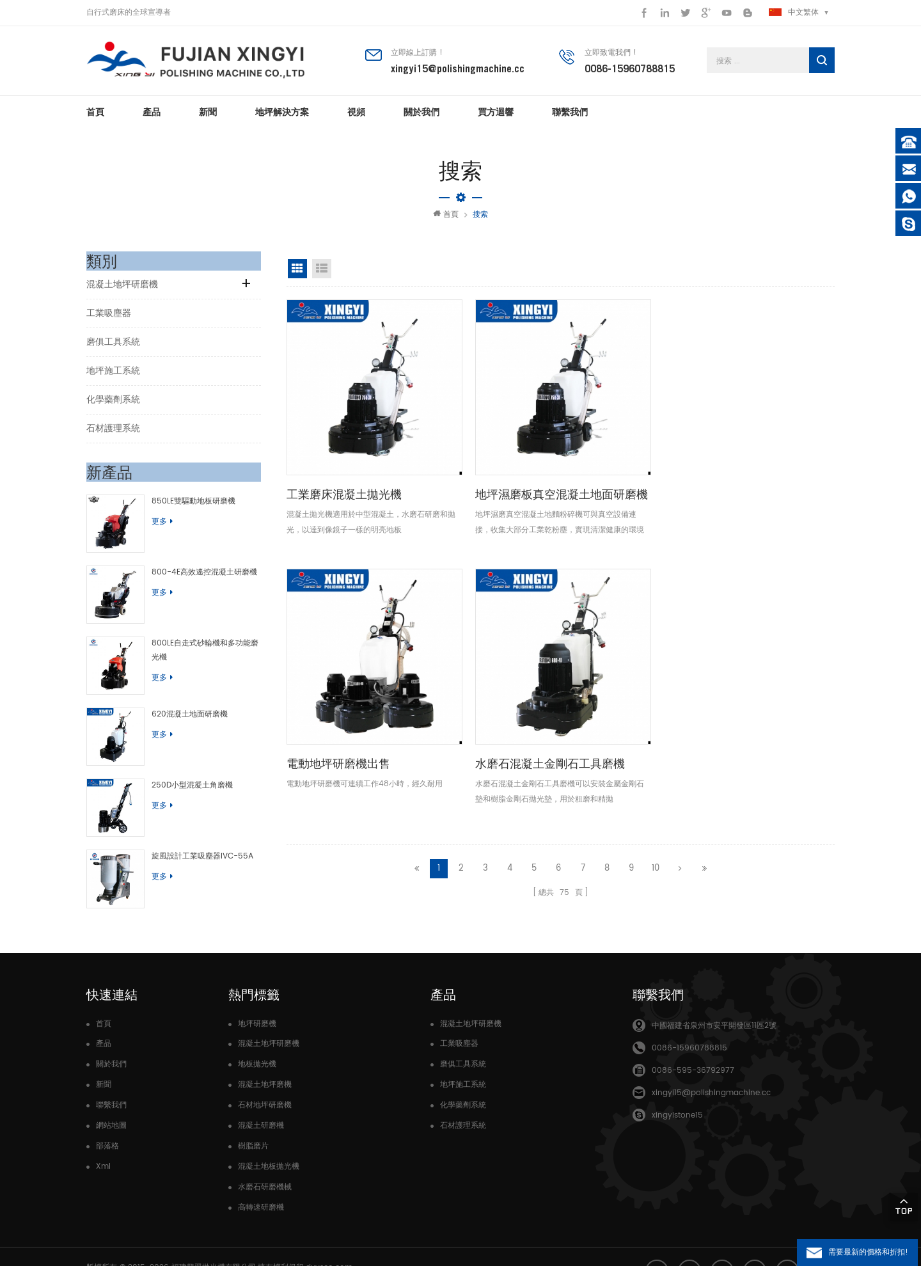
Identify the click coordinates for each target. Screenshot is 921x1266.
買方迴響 (496, 115)
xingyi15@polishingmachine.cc (457, 69)
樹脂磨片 (253, 1113)
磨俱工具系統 (113, 345)
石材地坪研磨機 (265, 1072)
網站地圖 (111, 1092)
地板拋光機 (257, 1031)
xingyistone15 (677, 1082)
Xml (103, 1133)
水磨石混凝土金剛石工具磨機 (770, 457)
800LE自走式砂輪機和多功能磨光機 (203, 641)
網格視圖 (297, 271)
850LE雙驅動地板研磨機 (188, 504)
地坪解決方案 (282, 115)
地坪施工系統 (113, 374)
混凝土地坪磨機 (265, 1051)
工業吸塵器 (108, 316)
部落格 (107, 1113)
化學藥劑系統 (113, 402)
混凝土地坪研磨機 (122, 287)
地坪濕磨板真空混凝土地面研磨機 (490, 457)
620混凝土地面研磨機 (184, 699)
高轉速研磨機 (261, 1174)
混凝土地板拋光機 (268, 1133)
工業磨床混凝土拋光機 (344, 448)
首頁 (95, 115)
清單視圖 (321, 271)
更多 (156, 525)
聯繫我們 (570, 115)
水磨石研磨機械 (265, 1154)
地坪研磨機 (257, 991)
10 (655, 552)
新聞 (208, 115)
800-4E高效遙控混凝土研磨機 (198, 569)
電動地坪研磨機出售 (618, 448)
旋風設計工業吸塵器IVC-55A (197, 829)
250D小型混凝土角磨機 (186, 765)
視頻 (356, 115)
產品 (152, 115)
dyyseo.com (329, 1234)
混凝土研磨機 (261, 1092)
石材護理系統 (113, 431)
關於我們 (421, 115)
